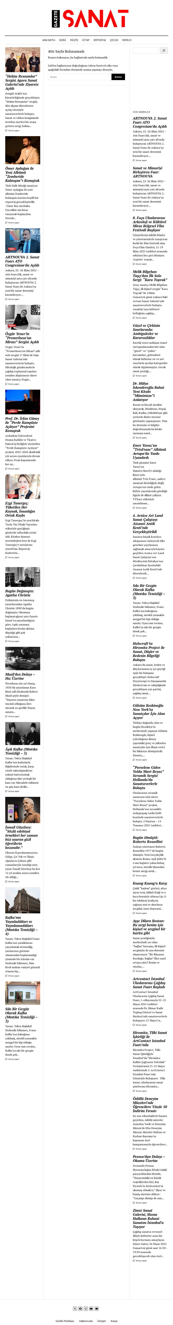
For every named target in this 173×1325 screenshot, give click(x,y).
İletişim (101, 1321)
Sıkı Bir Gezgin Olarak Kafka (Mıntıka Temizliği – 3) (21, 1015)
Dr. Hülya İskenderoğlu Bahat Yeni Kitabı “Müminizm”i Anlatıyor (148, 391)
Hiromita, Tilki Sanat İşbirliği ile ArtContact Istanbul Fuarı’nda (150, 1039)
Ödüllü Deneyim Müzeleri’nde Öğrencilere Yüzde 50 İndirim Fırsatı (150, 1105)
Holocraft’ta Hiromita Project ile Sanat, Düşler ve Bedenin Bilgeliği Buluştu (149, 651)
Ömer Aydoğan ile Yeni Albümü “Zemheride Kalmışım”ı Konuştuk (22, 174)
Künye (114, 1321)
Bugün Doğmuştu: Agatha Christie (19, 593)
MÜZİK (74, 40)
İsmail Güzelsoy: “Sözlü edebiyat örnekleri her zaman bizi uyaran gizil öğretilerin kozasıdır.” (21, 837)
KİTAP (86, 40)
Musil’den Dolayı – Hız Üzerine (20, 676)
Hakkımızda (86, 1321)
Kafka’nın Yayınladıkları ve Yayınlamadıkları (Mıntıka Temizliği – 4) (21, 925)
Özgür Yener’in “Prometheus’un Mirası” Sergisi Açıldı (22, 338)
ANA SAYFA (48, 40)
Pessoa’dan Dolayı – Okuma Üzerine (149, 1158)
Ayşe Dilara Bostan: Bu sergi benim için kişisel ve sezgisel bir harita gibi (149, 927)
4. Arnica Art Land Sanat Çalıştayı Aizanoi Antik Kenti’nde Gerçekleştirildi (148, 523)
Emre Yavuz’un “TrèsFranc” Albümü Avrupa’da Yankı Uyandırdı (149, 451)
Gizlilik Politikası (65, 1321)
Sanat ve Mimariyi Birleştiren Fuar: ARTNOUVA (147, 172)
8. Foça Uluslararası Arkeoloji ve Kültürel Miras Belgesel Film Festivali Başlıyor (149, 224)
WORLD (126, 40)
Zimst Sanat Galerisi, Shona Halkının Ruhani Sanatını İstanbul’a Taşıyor (148, 1218)
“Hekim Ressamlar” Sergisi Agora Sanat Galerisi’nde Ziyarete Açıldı (22, 82)
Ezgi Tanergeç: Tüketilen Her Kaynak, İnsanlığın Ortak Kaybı (20, 509)
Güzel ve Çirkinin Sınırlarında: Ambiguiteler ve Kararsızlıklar (146, 331)
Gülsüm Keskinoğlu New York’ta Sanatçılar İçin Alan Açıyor (149, 711)
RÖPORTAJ (100, 40)
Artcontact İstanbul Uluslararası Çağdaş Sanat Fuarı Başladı (149, 983)
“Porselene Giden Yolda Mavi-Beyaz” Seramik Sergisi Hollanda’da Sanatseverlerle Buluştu (148, 777)
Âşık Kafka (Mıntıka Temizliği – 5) (21, 751)
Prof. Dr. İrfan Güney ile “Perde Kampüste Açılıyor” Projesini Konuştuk (22, 424)
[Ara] (164, 50)
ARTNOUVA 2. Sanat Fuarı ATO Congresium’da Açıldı (22, 261)
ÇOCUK (114, 40)
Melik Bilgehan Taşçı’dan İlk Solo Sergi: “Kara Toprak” (150, 276)
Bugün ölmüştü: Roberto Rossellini (147, 839)
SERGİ (62, 40)
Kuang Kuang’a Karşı (150, 883)
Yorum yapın (12, 130)
